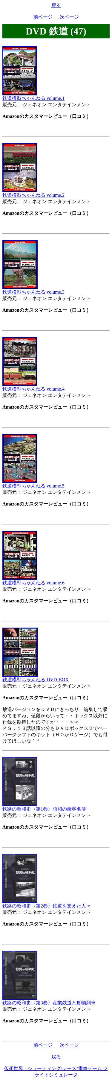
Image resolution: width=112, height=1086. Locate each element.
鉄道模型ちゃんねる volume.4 (33, 387)
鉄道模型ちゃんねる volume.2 (33, 193)
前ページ (43, 17)
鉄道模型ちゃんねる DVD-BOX (35, 677)
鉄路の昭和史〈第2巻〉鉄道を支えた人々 (46, 903)
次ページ (69, 17)
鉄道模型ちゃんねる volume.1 (33, 96)
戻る (56, 5)
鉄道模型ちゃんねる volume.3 (33, 290)
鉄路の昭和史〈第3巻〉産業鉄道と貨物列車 (49, 1000)
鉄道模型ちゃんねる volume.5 (33, 483)
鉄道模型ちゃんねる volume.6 (33, 580)
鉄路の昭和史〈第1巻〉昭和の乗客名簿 (44, 807)
